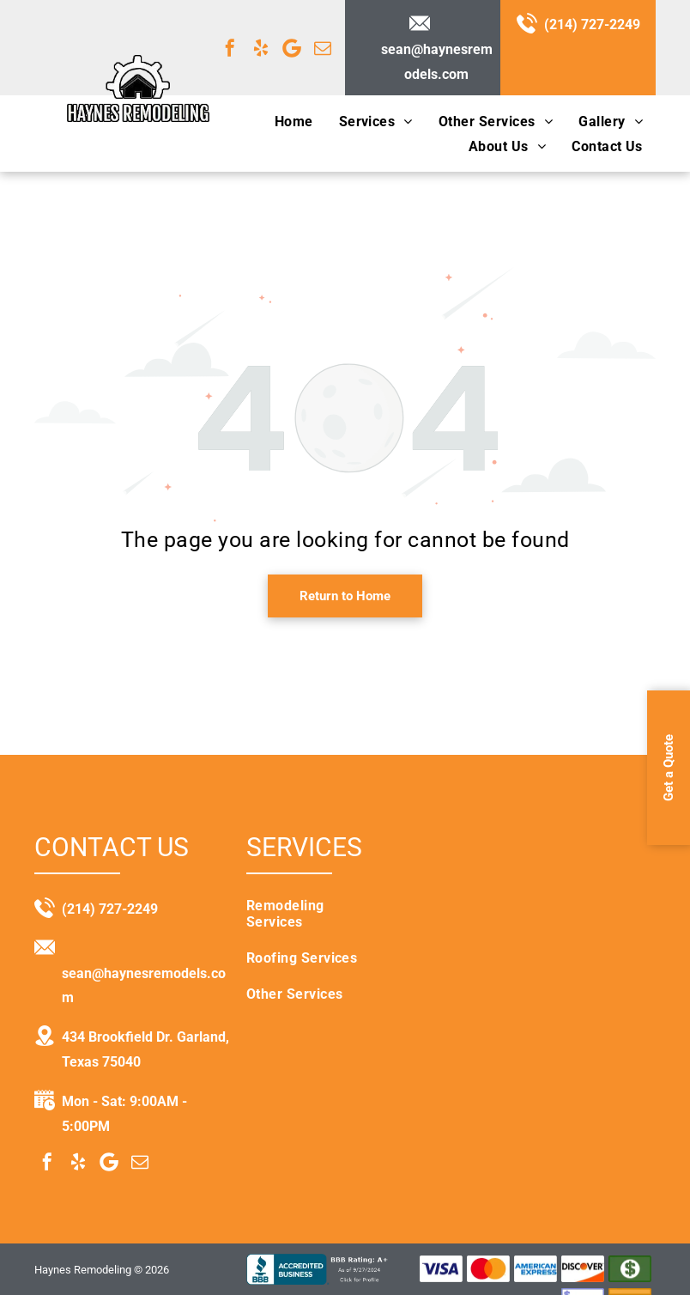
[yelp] (261, 48)
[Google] (292, 48)
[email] (323, 48)
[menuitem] (294, 120)
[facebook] (230, 48)
